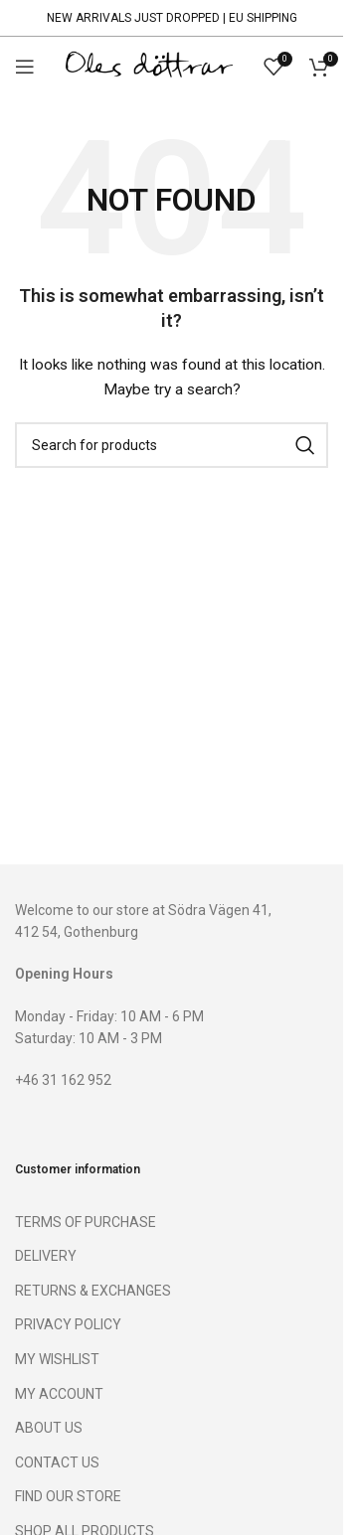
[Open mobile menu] (25, 66)
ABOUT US (49, 1428)
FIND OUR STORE (68, 1496)
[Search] (171, 445)
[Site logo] (149, 66)
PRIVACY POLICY (68, 1324)
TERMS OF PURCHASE (85, 1222)
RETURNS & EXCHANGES (93, 1291)
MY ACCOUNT (59, 1394)
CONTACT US (57, 1462)
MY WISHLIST (57, 1359)
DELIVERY (46, 1256)
